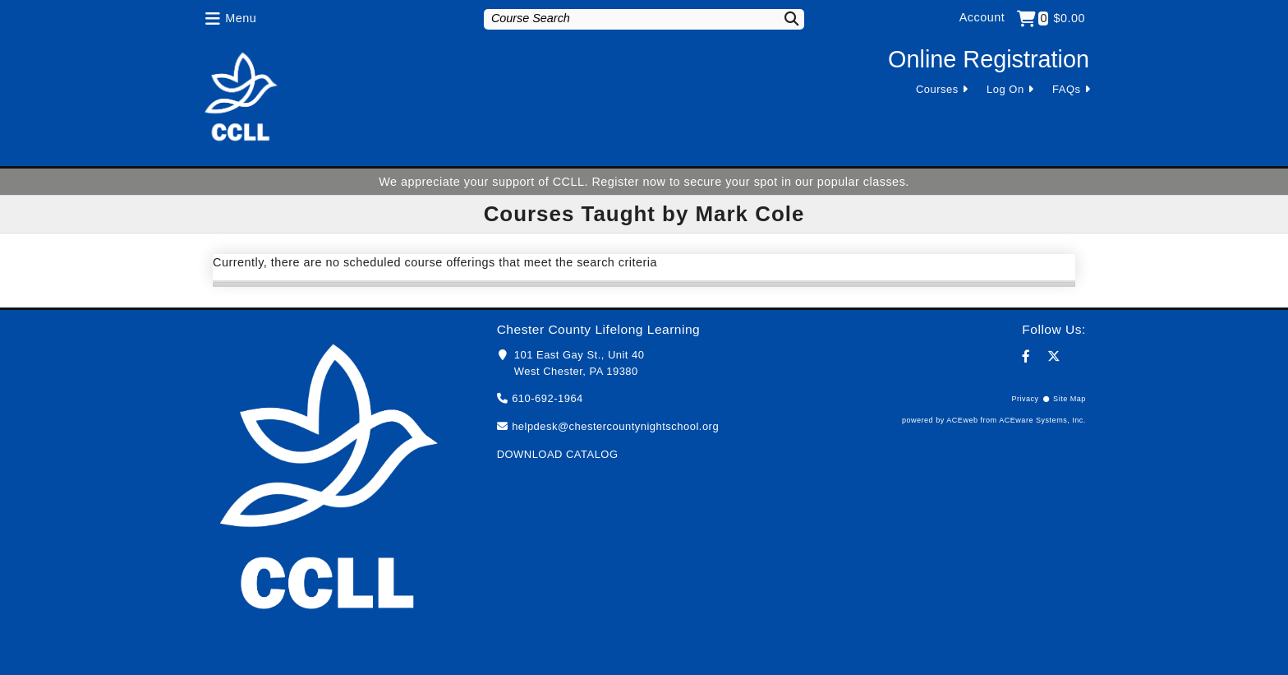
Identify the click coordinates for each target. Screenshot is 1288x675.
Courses (937, 89)
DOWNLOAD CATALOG (558, 454)
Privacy (1024, 399)
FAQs (1066, 89)
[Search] (781, 18)
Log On (1005, 89)
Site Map (1069, 399)
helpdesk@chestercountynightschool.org (615, 426)
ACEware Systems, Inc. (1042, 420)
